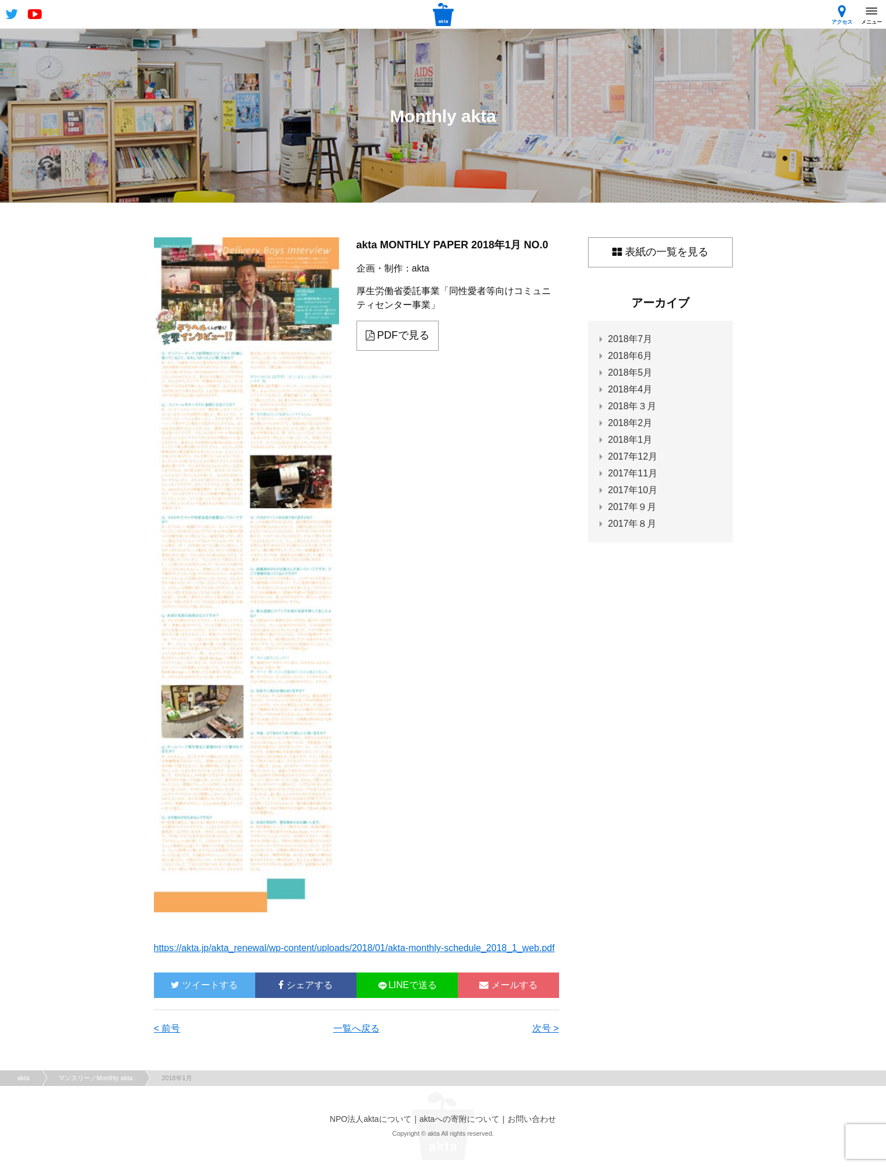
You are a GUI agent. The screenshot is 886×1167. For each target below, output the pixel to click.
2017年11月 (632, 473)
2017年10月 (632, 490)
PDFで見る (397, 335)
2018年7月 (630, 339)
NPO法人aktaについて (370, 1119)
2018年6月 (630, 356)
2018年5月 (630, 372)
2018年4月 (630, 389)
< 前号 (167, 1028)
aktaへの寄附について (459, 1119)
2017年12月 (632, 456)
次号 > (545, 1028)
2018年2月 (630, 423)
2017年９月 (632, 507)
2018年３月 (632, 406)
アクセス (842, 15)
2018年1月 (630, 440)
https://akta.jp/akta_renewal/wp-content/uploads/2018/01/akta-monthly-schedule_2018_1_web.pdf (354, 948)
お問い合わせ (532, 1119)
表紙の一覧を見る (660, 252)
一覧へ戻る (356, 1028)
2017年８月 (632, 524)
